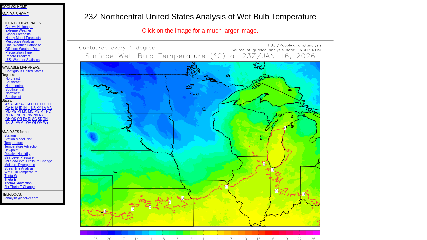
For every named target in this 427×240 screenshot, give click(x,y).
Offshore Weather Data (22, 49)
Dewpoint (11, 150)
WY (46, 122)
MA (49, 108)
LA (44, 108)
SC (34, 119)
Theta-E (10, 179)
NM (30, 115)
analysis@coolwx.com (21, 198)
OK (13, 119)
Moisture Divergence (19, 165)
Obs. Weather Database (23, 45)
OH (7, 119)
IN (25, 108)
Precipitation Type (18, 52)
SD (40, 119)
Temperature (13, 143)
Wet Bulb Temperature (20, 172)
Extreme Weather (18, 30)
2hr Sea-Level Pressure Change (28, 161)
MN (24, 111)
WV (39, 122)
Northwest (12, 93)
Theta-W (10, 176)
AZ (22, 104)
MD (8, 111)
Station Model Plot (17, 139)
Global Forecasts (18, 34)
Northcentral (14, 86)
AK (7, 104)
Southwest (13, 97)
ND (7, 115)
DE (44, 104)
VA (18, 122)
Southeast (12, 82)
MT (42, 111)
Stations (10, 135)
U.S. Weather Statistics (22, 60)
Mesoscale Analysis (19, 41)
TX (7, 122)
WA (28, 122)
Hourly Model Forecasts (23, 38)
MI (19, 111)
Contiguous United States (24, 71)
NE (13, 115)
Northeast (12, 78)
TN (45, 119)
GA (7, 108)
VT (23, 122)
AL (12, 104)
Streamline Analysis (18, 168)
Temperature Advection (21, 146)
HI (12, 108)
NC (48, 111)
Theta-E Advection (18, 183)
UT (13, 122)
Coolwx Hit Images (19, 27)
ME (13, 111)
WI (34, 122)
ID (20, 108)
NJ (24, 115)
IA (16, 108)
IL (29, 108)
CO (33, 104)
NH (19, 115)
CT (39, 104)
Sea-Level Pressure (19, 157)
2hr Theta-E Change (19, 187)
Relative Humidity (17, 154)
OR (19, 119)
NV (36, 115)
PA (25, 119)
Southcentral (14, 89)
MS (36, 111)
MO (30, 111)
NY (41, 115)
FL (50, 104)
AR (17, 104)
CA (28, 104)
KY (39, 108)
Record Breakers (17, 56)
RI (29, 119)
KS (33, 108)
